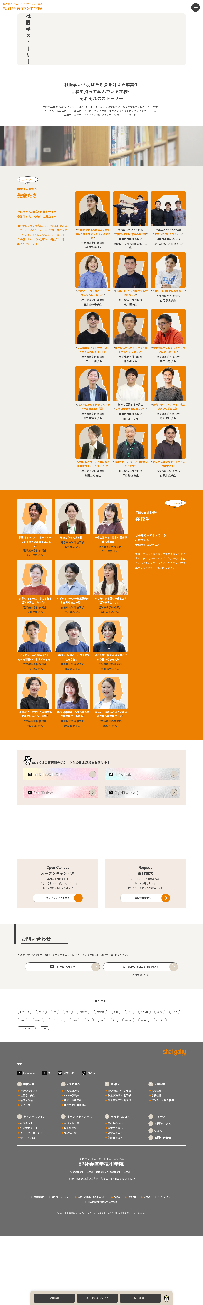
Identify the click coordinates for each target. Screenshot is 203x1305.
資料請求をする (143, 954)
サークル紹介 (147, 1087)
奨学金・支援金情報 (162, 1170)
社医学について (29, 1068)
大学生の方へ (115, 1197)
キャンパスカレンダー (33, 1096)
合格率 (46, 1087)
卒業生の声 (134, 1077)
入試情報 (156, 1160)
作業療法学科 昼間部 (119, 1165)
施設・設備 (101, 1087)
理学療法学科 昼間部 (119, 1160)
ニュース (160, 1186)
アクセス (54, 1068)
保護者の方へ (115, 1207)
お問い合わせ (66, 1022)
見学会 (60, 1096)
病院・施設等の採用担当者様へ (92, 1266)
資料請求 (54, 1298)
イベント (90, 1077)
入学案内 (160, 1153)
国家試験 (26, 1087)
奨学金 (91, 1068)
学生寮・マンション (61, 1266)
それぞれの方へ (120, 1186)
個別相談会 (140, 1298)
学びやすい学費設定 (75, 1174)
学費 (73, 1068)
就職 (64, 1087)
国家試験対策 (71, 1160)
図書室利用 (39, 1266)
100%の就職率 (71, 1165)
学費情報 (156, 1165)
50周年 (117, 1266)
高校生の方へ (115, 1192)
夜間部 (162, 1068)
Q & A (158, 1200)
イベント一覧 (71, 1192)
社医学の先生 (27, 1165)
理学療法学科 (114, 1068)
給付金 (24, 1077)
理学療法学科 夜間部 (119, 1170)
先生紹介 (68, 1077)
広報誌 (147, 1266)
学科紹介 (116, 1153)
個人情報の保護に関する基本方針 (103, 1271)
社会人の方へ (115, 1202)
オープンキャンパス (97, 1298)
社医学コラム (162, 1193)
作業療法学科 (140, 1068)
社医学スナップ (29, 1197)
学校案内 (28, 1153)
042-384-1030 (143, 1022)
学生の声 (111, 1077)
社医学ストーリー (30, 1192)
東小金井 (123, 1087)
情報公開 (132, 1266)
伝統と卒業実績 (73, 1170)
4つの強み (73, 1153)
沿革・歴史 (46, 1077)
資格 (80, 1087)
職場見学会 (70, 1202)
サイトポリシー (165, 1266)
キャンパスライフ (34, 1186)
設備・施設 (26, 1170)
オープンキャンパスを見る (55, 954)
